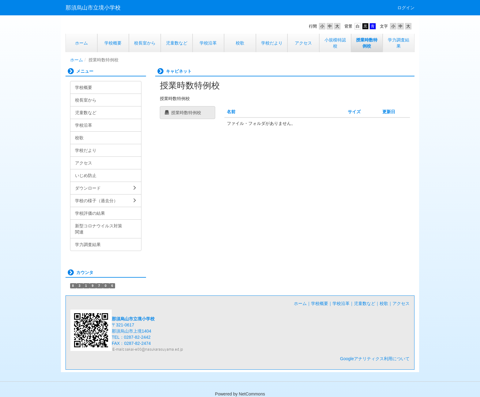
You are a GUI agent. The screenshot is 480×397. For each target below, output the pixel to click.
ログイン (405, 7)
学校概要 (319, 303)
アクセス (401, 303)
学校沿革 (341, 303)
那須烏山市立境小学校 (93, 8)
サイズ (354, 111)
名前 (231, 111)
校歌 (384, 303)
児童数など (364, 303)
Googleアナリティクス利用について (375, 358)
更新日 (388, 111)
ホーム (76, 59)
